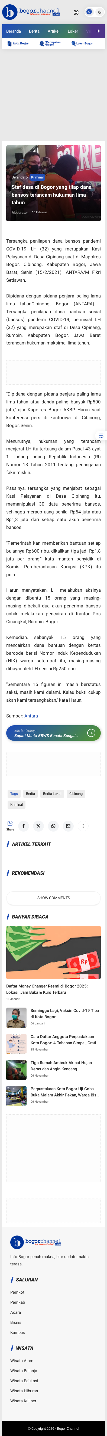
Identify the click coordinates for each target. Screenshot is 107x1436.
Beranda (13, 31)
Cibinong (76, 794)
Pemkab (17, 1302)
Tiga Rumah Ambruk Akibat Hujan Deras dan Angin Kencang (61, 1065)
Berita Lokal (52, 794)
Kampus (17, 1332)
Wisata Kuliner (23, 1401)
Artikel (54, 31)
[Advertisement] (53, 95)
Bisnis (15, 1322)
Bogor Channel (68, 1428)
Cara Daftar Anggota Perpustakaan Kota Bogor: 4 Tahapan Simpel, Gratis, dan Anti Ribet (65, 1040)
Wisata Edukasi (24, 1380)
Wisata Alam (21, 1360)
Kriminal (37, 177)
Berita (34, 31)
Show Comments (53, 898)
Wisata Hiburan (24, 1390)
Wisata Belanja (23, 1370)
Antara (31, 716)
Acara (15, 1312)
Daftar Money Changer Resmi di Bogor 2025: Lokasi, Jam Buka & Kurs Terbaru (47, 989)
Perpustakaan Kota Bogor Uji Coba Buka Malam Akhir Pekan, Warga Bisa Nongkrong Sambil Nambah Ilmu (65, 1092)
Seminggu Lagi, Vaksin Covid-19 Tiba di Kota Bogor (65, 1013)
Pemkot (17, 1292)
